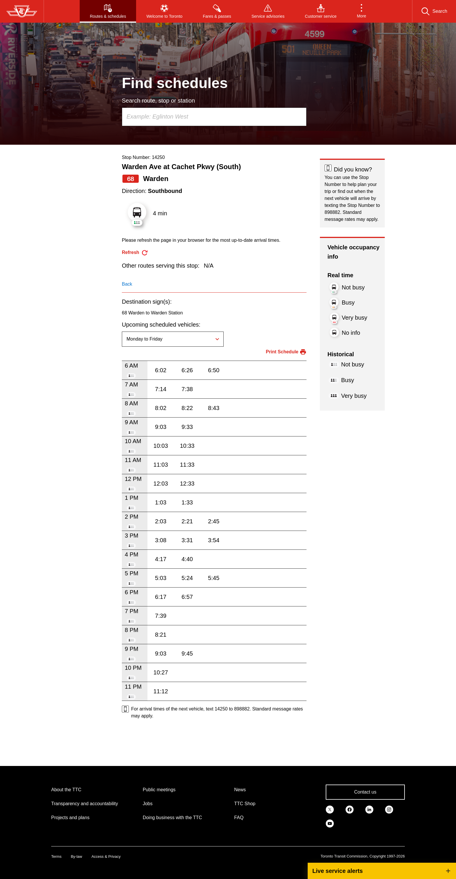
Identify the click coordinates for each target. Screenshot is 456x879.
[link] (330, 809)
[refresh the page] (135, 252)
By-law (76, 856)
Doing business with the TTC (172, 817)
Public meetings (159, 789)
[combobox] (214, 117)
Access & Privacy (105, 856)
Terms (56, 856)
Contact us (365, 792)
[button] (361, 11)
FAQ (238, 817)
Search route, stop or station (158, 100)
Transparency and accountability (84, 803)
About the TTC (66, 789)
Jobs (148, 803)
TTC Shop (244, 803)
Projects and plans (70, 817)
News (240, 789)
